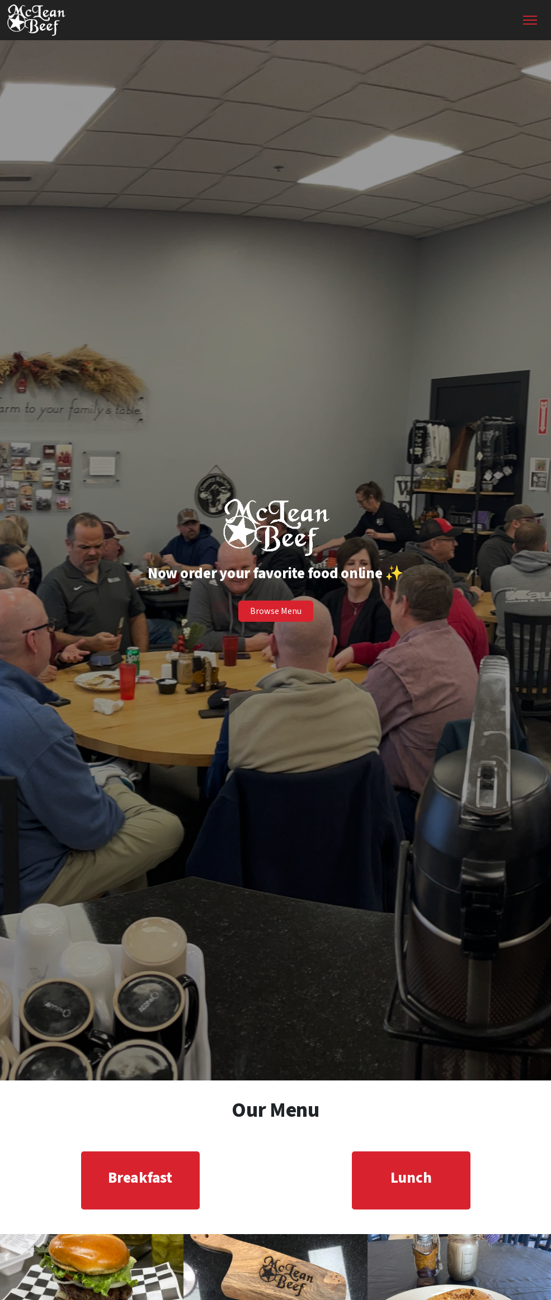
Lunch (411, 1178)
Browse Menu (276, 611)
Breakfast (140, 1178)
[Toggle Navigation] (530, 20)
